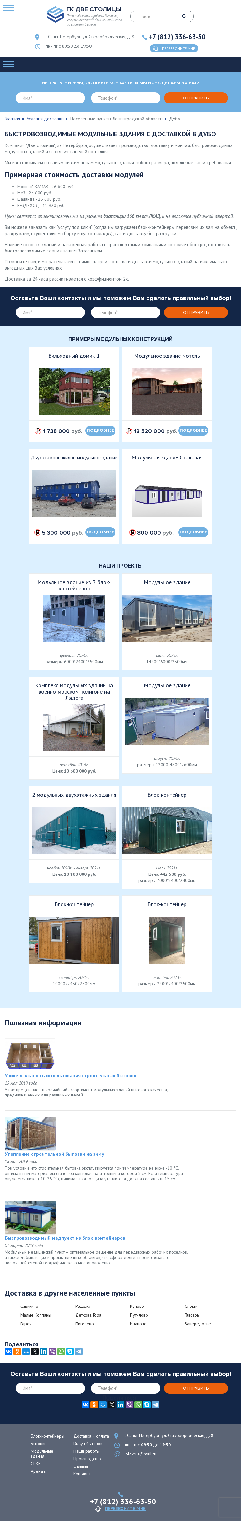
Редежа (82, 1306)
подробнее (100, 430)
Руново (137, 1306)
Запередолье (198, 1324)
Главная (12, 119)
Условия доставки (45, 119)
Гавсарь (192, 1315)
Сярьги (191, 1306)
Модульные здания (42, 1454)
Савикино (29, 1306)
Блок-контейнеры (47, 1436)
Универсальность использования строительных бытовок (70, 1075)
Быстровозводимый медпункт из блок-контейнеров (65, 1238)
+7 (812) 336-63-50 (177, 37)
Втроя (26, 1324)
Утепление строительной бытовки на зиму (54, 1154)
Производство (87, 1458)
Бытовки (38, 1443)
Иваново (138, 1324)
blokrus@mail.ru (141, 1454)
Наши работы (86, 1451)
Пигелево (84, 1324)
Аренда (38, 1471)
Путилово (139, 1315)
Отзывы (80, 1466)
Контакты (81, 1473)
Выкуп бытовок (87, 1443)
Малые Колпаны (35, 1315)
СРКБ (36, 1463)
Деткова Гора (88, 1315)
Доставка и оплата (91, 1436)
